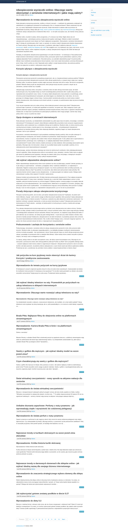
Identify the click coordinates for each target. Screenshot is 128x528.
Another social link (96, 35)
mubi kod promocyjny (69, 29)
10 (55, 519)
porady (93, 22)
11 (59, 519)
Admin (31, 15)
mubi (44, 47)
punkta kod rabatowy (54, 29)
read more (82, 276)
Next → (64, 519)
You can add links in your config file (100, 31)
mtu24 (46, 29)
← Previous (20, 519)
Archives (93, 12)
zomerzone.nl (21, 1)
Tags (92, 15)
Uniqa (41, 29)
